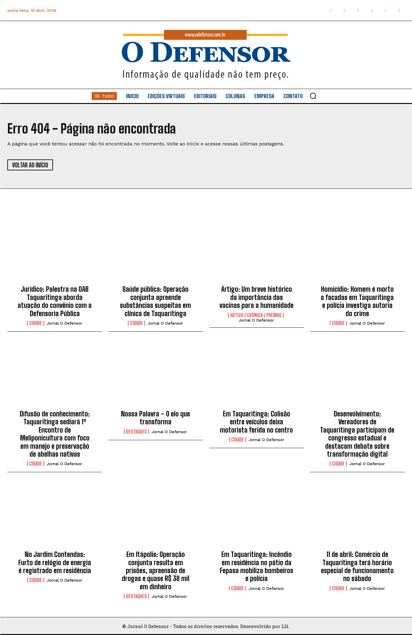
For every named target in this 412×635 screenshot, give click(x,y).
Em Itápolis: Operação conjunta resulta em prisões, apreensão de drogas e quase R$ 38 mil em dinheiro (155, 570)
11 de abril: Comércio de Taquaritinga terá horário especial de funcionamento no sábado (357, 566)
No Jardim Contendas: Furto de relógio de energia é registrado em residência (54, 562)
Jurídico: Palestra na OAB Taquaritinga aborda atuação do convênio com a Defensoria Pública (55, 301)
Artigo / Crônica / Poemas (255, 315)
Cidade (35, 323)
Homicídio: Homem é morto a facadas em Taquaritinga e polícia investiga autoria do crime (357, 301)
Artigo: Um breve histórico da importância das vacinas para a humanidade (257, 297)
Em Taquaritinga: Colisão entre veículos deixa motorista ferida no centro (256, 422)
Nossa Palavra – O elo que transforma (155, 418)
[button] (313, 95)
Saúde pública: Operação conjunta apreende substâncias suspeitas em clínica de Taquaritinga (155, 301)
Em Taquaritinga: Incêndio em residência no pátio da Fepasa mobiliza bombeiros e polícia (256, 566)
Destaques (136, 431)
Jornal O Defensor (64, 323)
